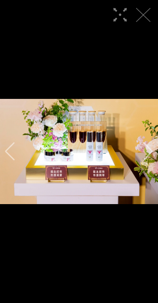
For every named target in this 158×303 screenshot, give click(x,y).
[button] (10, 151)
